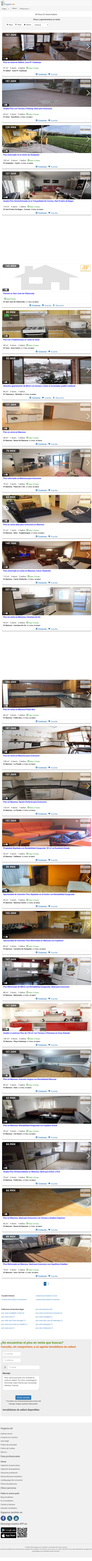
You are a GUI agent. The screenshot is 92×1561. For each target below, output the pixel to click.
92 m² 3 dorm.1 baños (21, 855)
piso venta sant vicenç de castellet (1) (14, 1324)
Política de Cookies (8, 1448)
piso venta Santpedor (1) (44, 1324)
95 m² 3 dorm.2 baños (21, 624)
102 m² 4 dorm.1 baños (21, 161)
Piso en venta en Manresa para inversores (21, 756)
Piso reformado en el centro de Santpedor (21, 155)
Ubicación (58, 305)
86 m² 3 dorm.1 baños (19, 392)
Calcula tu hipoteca (8, 1504)
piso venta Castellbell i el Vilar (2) (12, 1313)
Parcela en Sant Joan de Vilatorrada (18, 293)
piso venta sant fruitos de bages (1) (13, 1320)
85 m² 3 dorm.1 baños (24, 947)
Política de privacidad (9, 1445)
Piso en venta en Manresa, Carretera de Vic (22, 617)
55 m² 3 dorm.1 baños (21, 1132)
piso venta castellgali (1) (44, 1317)
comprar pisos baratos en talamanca (14, 1299)
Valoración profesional (9, 1473)
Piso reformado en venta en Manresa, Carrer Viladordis (27, 571)
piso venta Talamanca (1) (44, 1328)
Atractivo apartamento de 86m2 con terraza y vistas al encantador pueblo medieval (39, 386)
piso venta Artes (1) (8, 1317)
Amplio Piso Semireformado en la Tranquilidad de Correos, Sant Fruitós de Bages (38, 201)
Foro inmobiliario (7, 1501)
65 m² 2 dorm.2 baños (21, 115)
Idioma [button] (4, 1452)
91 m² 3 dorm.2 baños (21, 69)
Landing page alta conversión (12, 1480)
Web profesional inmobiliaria (11, 1476)
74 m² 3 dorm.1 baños (21, 1178)
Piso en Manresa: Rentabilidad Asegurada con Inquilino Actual (30, 1125)
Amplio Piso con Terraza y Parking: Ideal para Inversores (27, 108)
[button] (24, 8)
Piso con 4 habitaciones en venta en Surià (21, 340)
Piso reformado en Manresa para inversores (22, 478)
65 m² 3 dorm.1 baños (21, 901)
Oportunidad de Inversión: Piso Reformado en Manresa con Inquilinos (33, 940)
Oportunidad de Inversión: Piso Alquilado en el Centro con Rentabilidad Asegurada (39, 894)
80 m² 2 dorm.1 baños (21, 1086)
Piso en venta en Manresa (14, 432)
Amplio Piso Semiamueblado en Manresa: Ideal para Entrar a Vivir (31, 1172)
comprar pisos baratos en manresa (48, 1299)
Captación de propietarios (10, 1469)
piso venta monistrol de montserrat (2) (49, 1313)
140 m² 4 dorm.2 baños (21, 762)
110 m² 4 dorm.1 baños (23, 208)
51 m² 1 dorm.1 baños (23, 531)
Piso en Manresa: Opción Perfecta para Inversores (25, 802)
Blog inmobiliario (7, 1497)
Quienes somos (6, 1434)
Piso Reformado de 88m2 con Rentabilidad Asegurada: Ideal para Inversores (36, 987)
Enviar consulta (23, 1398)
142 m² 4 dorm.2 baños (21, 1040)
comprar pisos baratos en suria (46, 1296)
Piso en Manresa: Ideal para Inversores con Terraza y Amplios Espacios (34, 1218)
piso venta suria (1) (8, 1328)
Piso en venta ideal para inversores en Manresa (23, 524)
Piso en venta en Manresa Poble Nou (19, 709)
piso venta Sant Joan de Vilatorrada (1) (49, 1320)
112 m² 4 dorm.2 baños (22, 577)
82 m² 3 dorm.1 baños (22, 1224)
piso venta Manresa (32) (44, 1309)
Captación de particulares (10, 1465)
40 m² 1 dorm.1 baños (22, 439)
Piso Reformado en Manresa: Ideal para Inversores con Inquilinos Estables (35, 1264)
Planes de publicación (9, 1484)
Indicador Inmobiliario (9, 1508)
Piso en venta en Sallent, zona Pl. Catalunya (22, 62)
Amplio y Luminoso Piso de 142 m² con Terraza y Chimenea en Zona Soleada (36, 1033)
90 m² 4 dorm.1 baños (21, 346)
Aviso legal (5, 1441)
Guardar (53, 74)
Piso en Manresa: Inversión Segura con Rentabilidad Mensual (29, 1079)
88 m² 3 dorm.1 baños (21, 993)
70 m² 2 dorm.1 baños (21, 485)
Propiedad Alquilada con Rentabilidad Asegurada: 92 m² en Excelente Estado (36, 848)
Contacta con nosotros (9, 1437)
